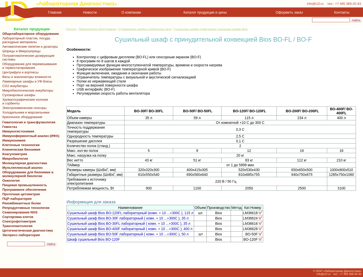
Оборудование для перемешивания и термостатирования (29, 66)
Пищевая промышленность (25, 185)
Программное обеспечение (24, 189)
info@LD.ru (315, 4)
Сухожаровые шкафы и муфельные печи (144, 29)
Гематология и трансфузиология (28, 122)
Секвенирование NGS (19, 212)
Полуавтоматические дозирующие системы (27, 57)
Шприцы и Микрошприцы (21, 51)
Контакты (341, 12)
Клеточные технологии (20, 145)
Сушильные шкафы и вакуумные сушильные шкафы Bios (211, 29)
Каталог (71, 29)
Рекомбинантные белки (21, 203)
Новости (90, 12)
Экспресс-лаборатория (21, 235)
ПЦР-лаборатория (16, 199)
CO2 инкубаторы (14, 86)
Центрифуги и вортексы (20, 72)
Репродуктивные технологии (25, 208)
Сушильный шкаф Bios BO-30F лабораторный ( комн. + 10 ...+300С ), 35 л (128, 218)
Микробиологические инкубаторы (27, 90)
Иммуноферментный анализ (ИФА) (30, 136)
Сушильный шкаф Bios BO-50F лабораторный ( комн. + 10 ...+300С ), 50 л (128, 234)
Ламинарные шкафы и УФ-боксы (26, 81)
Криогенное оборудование (21, 117)
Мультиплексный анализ (22, 168)
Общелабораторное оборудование (30, 34)
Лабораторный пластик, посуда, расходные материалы (26, 40)
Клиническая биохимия (20, 149)
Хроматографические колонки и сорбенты (24, 101)
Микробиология (15, 158)
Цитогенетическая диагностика (27, 230)
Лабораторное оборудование (97, 29)
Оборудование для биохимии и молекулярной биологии (27, 174)
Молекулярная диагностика (24, 163)
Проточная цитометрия (20, 194)
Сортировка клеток (17, 217)
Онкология (11, 180)
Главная (55, 12)
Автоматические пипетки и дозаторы (29, 46)
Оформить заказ (289, 12)
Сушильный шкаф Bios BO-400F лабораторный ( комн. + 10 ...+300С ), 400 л (130, 229)
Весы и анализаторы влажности (26, 77)
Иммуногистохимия (17, 131)
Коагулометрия (15, 154)
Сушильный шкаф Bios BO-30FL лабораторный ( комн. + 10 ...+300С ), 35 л (128, 223)
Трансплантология (17, 226)
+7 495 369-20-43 (348, 4)
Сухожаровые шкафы (18, 95)
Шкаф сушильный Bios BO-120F (93, 239)
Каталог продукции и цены (205, 12)
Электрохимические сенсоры (24, 108)
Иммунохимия (14, 140)
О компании (130, 12)
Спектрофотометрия (19, 221)
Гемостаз (10, 127)
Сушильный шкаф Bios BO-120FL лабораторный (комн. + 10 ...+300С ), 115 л (130, 213)
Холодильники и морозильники (25, 112)
